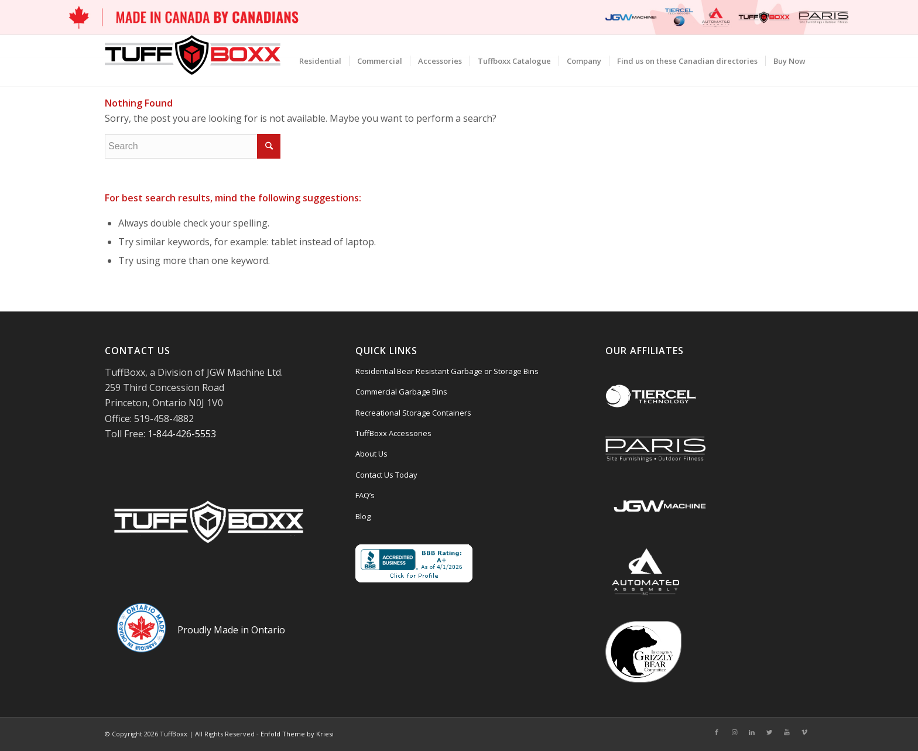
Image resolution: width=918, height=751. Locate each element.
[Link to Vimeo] (804, 732)
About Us (371, 453)
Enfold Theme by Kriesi (297, 733)
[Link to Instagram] (734, 732)
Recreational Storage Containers (413, 412)
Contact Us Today (386, 474)
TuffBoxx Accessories (393, 433)
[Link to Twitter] (769, 732)
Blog (363, 516)
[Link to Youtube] (787, 732)
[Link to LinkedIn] (752, 732)
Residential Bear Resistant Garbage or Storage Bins (447, 371)
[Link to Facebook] (716, 732)
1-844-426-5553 (182, 433)
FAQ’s (365, 495)
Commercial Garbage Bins (401, 391)
